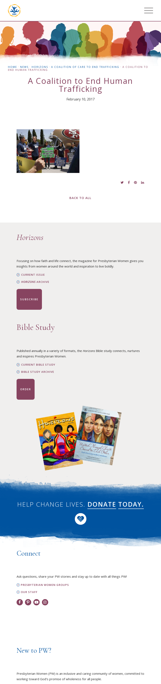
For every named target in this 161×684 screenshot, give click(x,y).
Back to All (80, 198)
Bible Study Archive (37, 371)
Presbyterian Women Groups (45, 585)
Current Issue (33, 274)
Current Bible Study (38, 364)
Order (25, 389)
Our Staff (29, 592)
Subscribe (29, 299)
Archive (35, 282)
